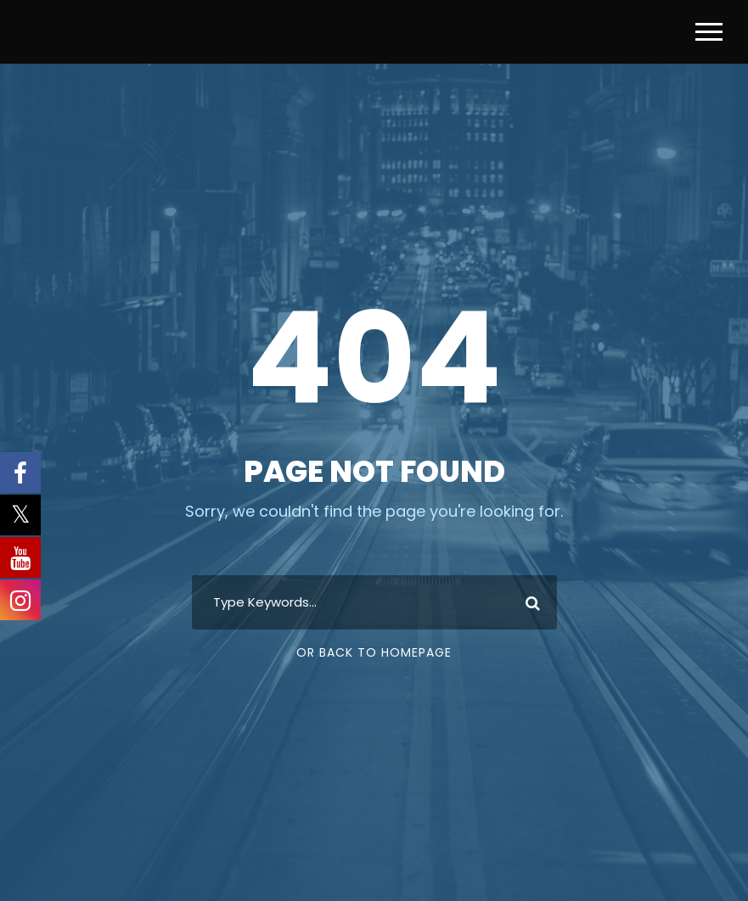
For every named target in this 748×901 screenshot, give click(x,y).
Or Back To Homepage (374, 652)
